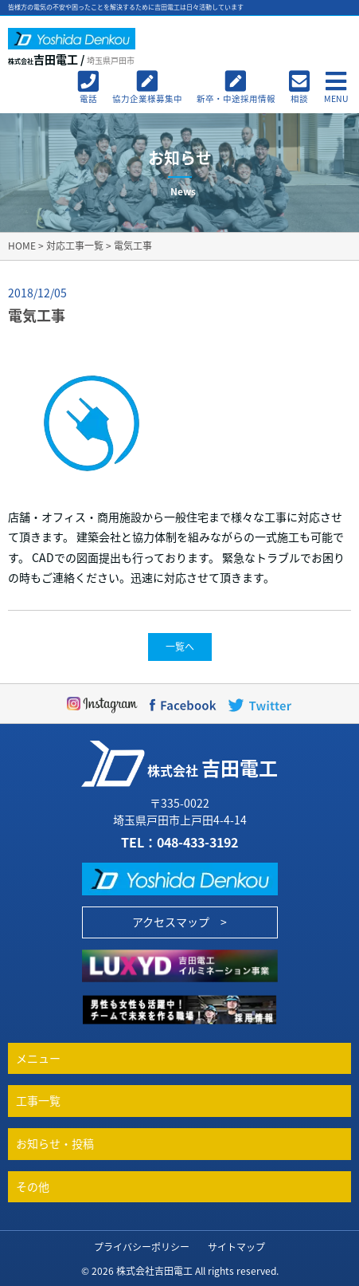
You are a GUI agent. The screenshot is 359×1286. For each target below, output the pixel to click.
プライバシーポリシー (141, 1247)
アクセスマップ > (179, 922)
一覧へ (180, 646)
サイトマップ (236, 1247)
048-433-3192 (197, 841)
